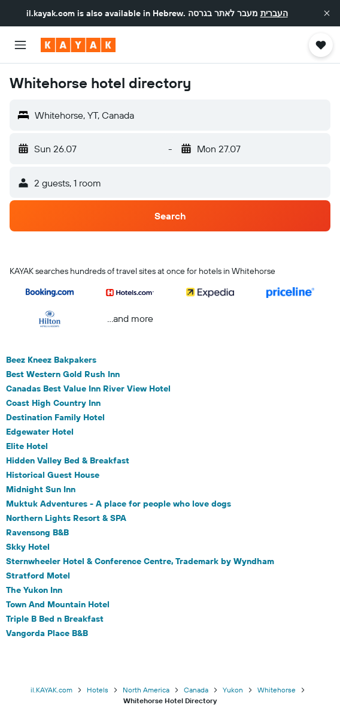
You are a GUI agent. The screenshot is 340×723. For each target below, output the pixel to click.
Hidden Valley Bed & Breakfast (67, 460)
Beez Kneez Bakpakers (51, 359)
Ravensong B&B (37, 532)
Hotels (97, 689)
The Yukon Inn (34, 590)
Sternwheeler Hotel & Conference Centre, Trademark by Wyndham (140, 561)
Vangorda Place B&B (47, 633)
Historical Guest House (52, 474)
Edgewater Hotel (40, 431)
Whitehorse (276, 689)
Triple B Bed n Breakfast (55, 618)
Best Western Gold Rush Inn (63, 374)
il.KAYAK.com (51, 689)
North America (146, 689)
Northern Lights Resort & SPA (66, 518)
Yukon (233, 689)
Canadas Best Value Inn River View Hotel (88, 388)
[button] (327, 13)
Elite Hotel (27, 446)
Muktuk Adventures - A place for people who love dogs (118, 503)
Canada (196, 689)
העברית (274, 13)
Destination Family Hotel (55, 417)
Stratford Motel (38, 575)
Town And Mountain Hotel (58, 604)
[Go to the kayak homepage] (78, 45)
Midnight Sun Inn (40, 489)
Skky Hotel (28, 546)
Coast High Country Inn (53, 402)
